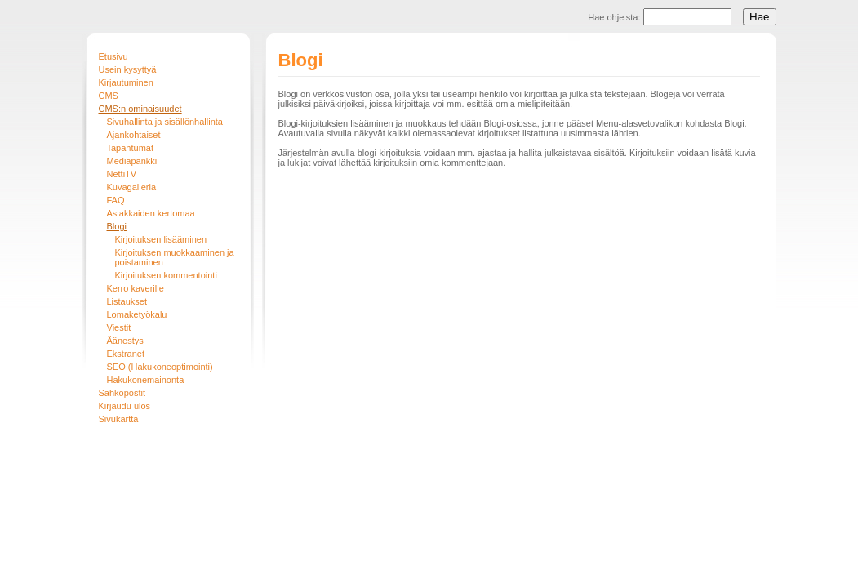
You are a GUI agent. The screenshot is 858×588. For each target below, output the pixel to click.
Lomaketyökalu (137, 314)
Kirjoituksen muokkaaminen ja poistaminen (174, 257)
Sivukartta (119, 419)
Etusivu (113, 56)
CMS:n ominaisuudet (140, 109)
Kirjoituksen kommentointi (166, 275)
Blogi (117, 226)
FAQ (116, 200)
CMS (108, 95)
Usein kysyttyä (128, 69)
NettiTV (122, 174)
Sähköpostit (122, 393)
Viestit (119, 327)
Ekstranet (125, 354)
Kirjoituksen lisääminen (161, 239)
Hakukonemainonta (145, 380)
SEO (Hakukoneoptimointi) (160, 367)
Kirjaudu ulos (125, 406)
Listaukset (127, 301)
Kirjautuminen (126, 82)
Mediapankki (132, 161)
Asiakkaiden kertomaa (151, 213)
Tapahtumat (130, 148)
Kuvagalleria (132, 187)
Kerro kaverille (135, 288)
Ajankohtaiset (134, 135)
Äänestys (125, 340)
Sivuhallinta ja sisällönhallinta (165, 122)
